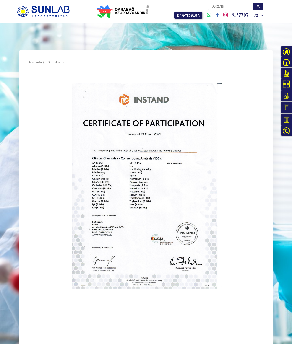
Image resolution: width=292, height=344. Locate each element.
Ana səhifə (36, 62)
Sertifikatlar (56, 62)
